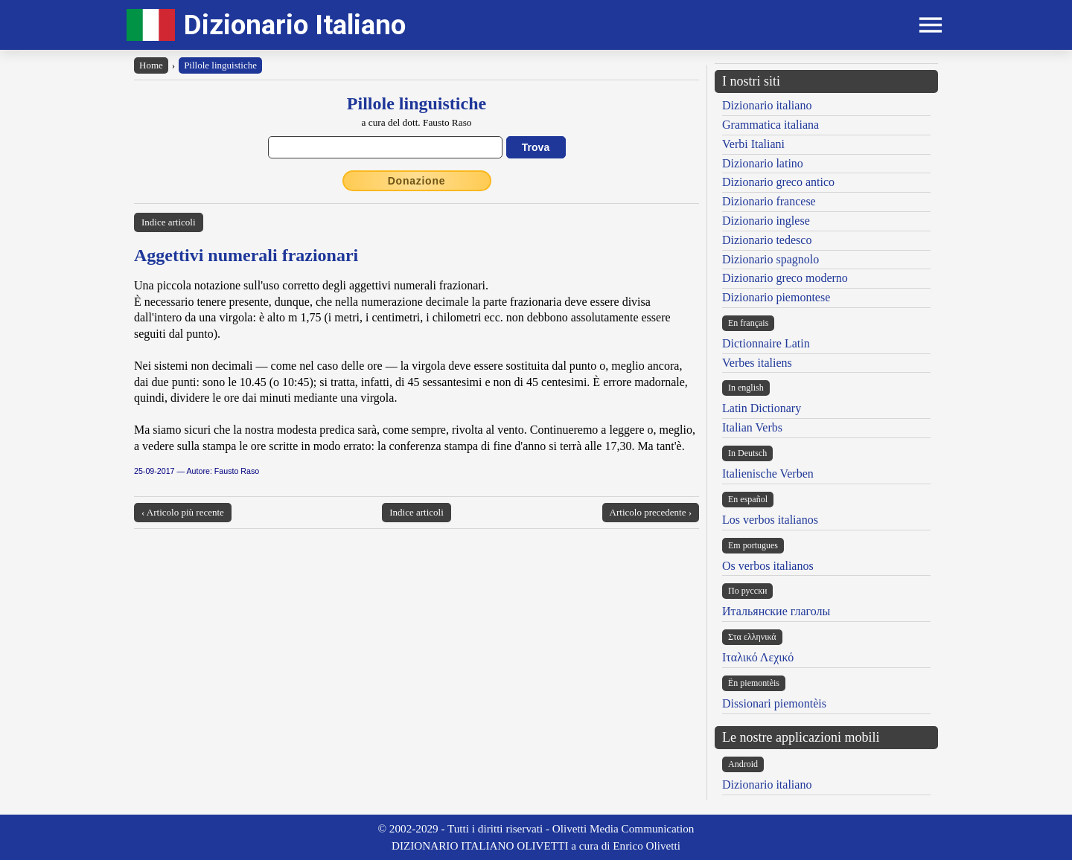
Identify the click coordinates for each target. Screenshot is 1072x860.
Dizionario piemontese (776, 297)
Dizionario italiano (766, 105)
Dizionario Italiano (295, 25)
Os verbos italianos (768, 565)
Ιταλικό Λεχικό (758, 657)
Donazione (417, 181)
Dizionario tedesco (766, 240)
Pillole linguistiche (220, 65)
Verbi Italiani (753, 144)
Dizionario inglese (766, 220)
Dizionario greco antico (778, 182)
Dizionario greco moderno (785, 278)
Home (151, 65)
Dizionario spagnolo (770, 259)
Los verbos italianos (770, 519)
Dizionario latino (762, 163)
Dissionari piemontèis (774, 703)
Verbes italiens (757, 362)
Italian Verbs (752, 427)
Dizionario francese (769, 201)
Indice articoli (168, 222)
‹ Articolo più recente (182, 512)
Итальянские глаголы (776, 611)
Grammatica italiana (770, 124)
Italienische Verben (768, 473)
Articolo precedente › (651, 512)
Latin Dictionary (761, 408)
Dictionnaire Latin (766, 343)
